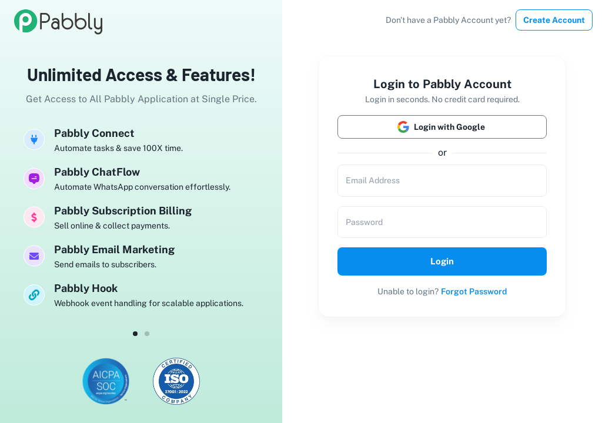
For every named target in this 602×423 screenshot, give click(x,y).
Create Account (554, 20)
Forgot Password (474, 291)
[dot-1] (147, 333)
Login (442, 261)
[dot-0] (135, 333)
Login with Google (442, 127)
